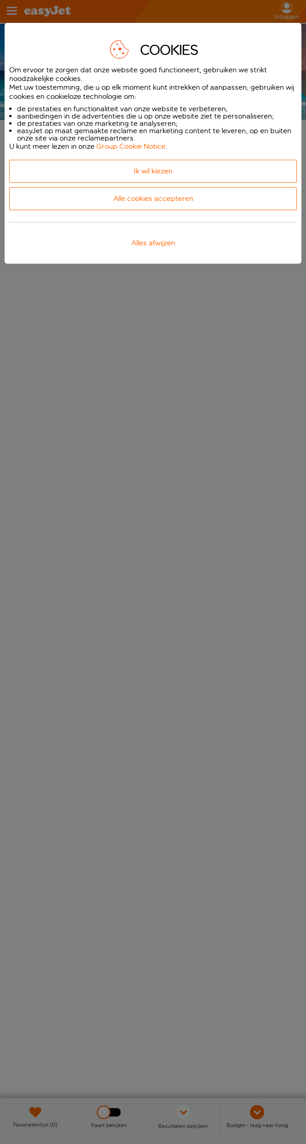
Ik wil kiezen (153, 171)
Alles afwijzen (153, 243)
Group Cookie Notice (131, 146)
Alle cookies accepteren (153, 198)
